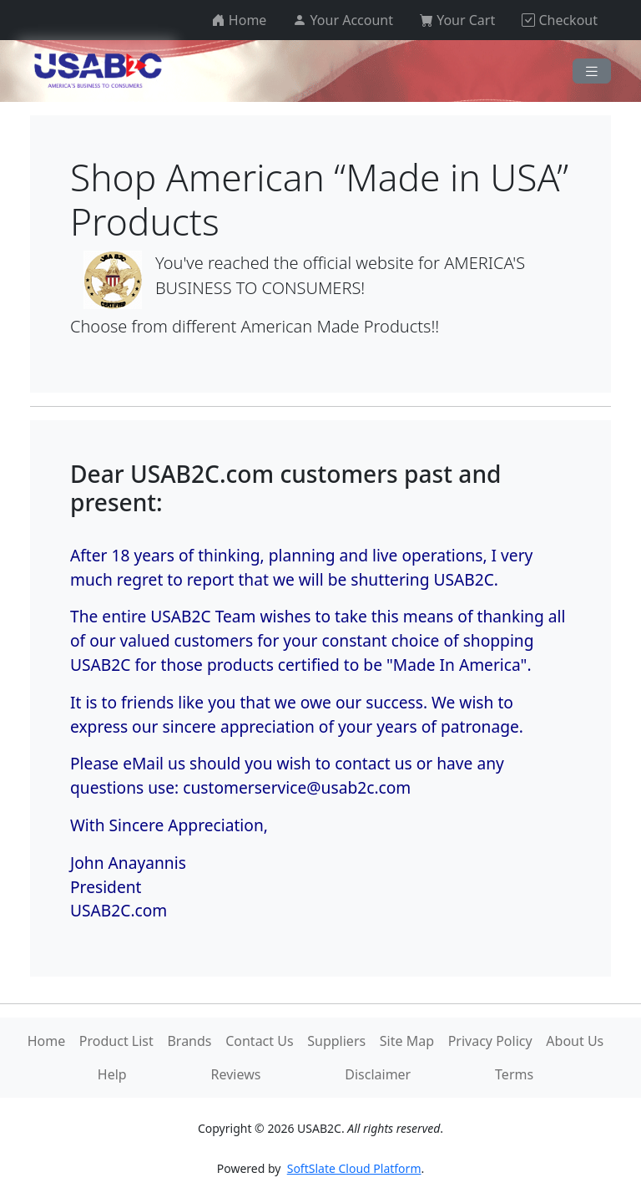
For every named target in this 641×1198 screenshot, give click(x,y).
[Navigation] (592, 71)
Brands (189, 1041)
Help (112, 1074)
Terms (514, 1074)
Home (47, 1041)
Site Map (407, 1041)
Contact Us (259, 1041)
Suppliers (336, 1041)
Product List (116, 1041)
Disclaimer (378, 1074)
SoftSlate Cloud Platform (354, 1168)
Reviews (236, 1074)
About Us (574, 1041)
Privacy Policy (490, 1041)
